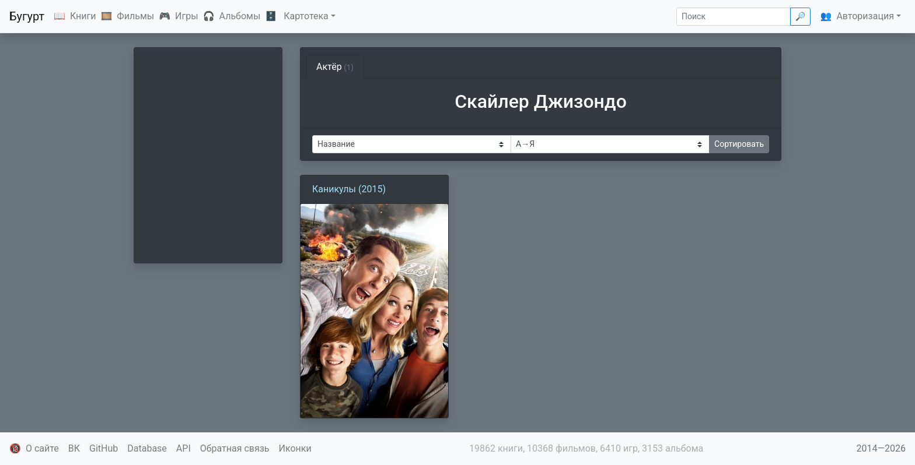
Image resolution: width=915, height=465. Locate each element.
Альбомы (240, 16)
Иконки (295, 448)
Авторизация (865, 16)
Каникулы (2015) (349, 189)
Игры (186, 16)
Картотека (306, 16)
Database (147, 448)
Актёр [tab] (335, 66)
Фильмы (135, 16)
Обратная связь (235, 448)
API (183, 448)
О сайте (42, 448)
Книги (83, 16)
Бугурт (26, 16)
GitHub (103, 448)
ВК (74, 448)
